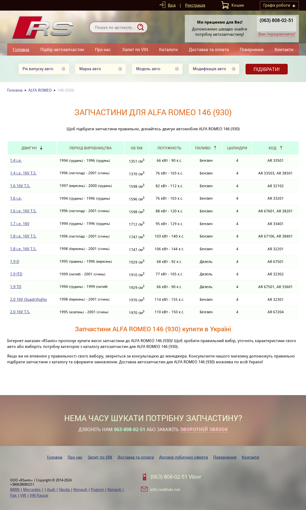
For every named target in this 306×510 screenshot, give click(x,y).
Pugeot (98, 489)
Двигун (29, 147)
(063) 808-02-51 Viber (176, 477)
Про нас (103, 49)
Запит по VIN (135, 49)
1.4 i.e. (16, 160)
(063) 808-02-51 (277, 20)
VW (23, 495)
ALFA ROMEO (40, 90)
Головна (21, 49)
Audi (51, 489)
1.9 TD (15, 286)
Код (273, 147)
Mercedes (32, 489)
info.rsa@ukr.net (165, 489)
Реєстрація (195, 5)
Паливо (203, 147)
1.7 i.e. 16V (19, 223)
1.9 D (14, 261)
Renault (80, 489)
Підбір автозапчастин (62, 49)
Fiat (14, 495)
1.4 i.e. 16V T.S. (23, 173)
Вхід (172, 5)
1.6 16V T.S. (20, 185)
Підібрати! (266, 69)
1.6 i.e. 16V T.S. (23, 210)
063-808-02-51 (129, 429)
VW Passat (39, 495)
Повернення (252, 49)
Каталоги (168, 49)
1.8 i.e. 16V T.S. (23, 236)
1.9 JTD (16, 273)
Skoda (65, 489)
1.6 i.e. (16, 198)
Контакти (284, 49)
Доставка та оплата (209, 49)
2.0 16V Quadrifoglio (28, 299)
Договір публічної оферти (183, 457)
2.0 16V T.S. (20, 311)
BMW (15, 489)
